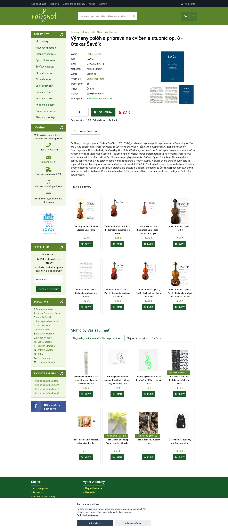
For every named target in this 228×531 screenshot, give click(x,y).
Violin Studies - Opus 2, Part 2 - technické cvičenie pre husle (148, 293)
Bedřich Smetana (46, 346)
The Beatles (44, 358)
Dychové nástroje (45, 60)
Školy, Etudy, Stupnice (107, 32)
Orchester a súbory (46, 111)
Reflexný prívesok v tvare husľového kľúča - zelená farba (148, 380)
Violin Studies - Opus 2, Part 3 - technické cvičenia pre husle (117, 293)
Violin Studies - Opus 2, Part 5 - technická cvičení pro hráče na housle (180, 293)
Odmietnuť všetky (133, 523)
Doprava (54, 3)
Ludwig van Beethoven (47, 321)
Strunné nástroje (45, 73)
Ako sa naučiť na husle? (47, 389)
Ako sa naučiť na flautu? (47, 393)
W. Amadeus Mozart (46, 309)
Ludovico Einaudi (46, 362)
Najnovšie (90, 492)
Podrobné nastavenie (88, 515)
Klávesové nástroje (46, 47)
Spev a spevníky (44, 85)
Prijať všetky (95, 523)
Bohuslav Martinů (45, 333)
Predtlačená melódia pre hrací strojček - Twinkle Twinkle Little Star (86, 380)
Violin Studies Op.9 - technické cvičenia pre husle (86, 293)
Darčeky (156, 338)
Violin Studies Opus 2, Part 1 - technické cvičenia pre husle (117, 230)
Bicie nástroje (43, 79)
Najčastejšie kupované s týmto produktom (97, 338)
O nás (92, 3)
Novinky (42, 41)
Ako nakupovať (38, 3)
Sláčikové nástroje (46, 53)
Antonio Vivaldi (45, 350)
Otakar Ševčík (94, 54)
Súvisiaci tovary (82, 186)
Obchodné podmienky (74, 3)
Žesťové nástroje (45, 66)
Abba (40, 354)
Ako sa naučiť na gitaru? (47, 381)
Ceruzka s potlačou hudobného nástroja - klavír (179, 380)
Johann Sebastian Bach (48, 313)
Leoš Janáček (45, 341)
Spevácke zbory (44, 92)
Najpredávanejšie (137, 338)
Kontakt (103, 3)
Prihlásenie (189, 3)
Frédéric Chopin (44, 337)
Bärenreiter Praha (95, 78)
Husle (92, 32)
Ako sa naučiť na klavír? (47, 385)
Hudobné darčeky (45, 104)
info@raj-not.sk (48, 162)
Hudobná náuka (44, 98)
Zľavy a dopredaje (45, 117)
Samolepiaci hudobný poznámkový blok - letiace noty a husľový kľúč (117, 380)
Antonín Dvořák (43, 317)
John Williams (43, 325)
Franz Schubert (43, 329)
